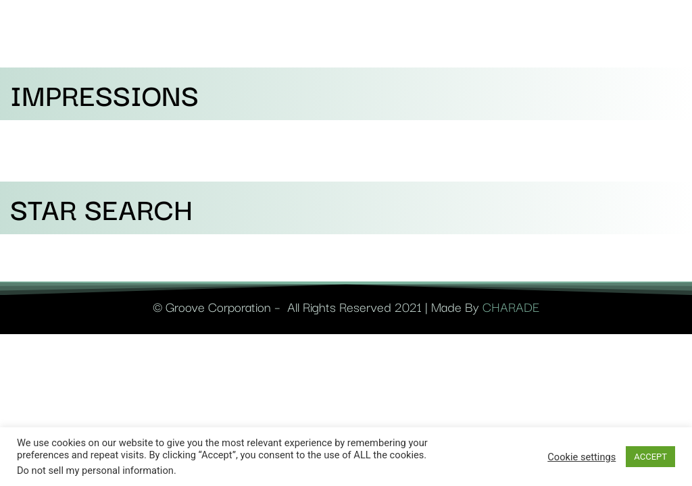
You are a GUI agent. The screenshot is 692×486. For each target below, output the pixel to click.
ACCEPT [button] (650, 457)
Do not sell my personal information (95, 470)
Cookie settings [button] (581, 457)
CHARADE (511, 306)
